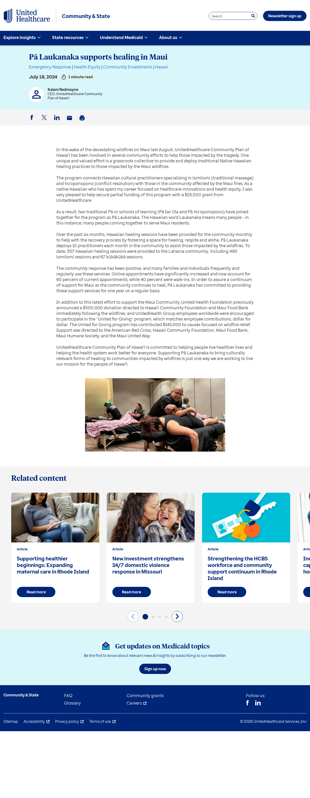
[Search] (253, 16)
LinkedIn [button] (57, 121)
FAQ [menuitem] (68, 695)
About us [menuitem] (168, 37)
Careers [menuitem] (134, 703)
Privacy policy (67, 721)
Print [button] (82, 121)
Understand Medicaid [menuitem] (121, 37)
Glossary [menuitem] (72, 703)
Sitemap (11, 721)
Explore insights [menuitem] (20, 37)
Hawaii (161, 67)
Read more (36, 592)
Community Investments (127, 67)
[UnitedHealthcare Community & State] (27, 15)
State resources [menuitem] (68, 37)
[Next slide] (177, 616)
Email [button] (70, 121)
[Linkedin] (258, 703)
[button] (145, 617)
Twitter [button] (45, 121)
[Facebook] (247, 703)
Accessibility (34, 721)
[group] (55, 548)
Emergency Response (50, 67)
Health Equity (87, 67)
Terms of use (100, 721)
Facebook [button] (32, 121)
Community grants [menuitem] (145, 695)
